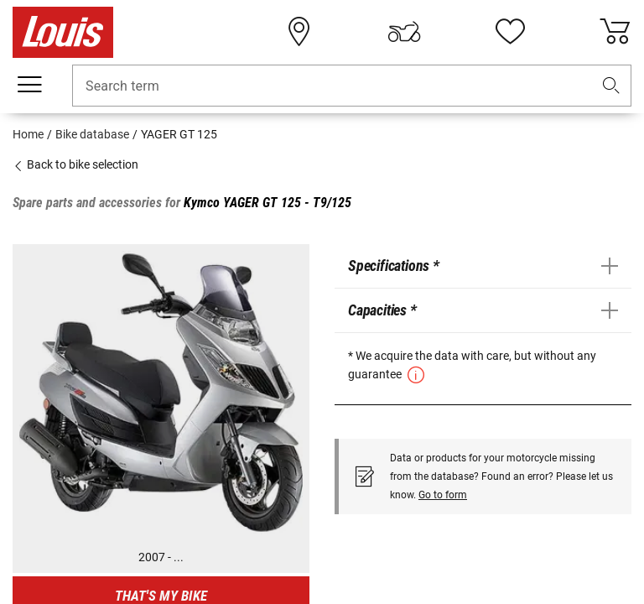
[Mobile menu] (29, 84)
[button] (611, 86)
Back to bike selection (75, 164)
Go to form (442, 495)
